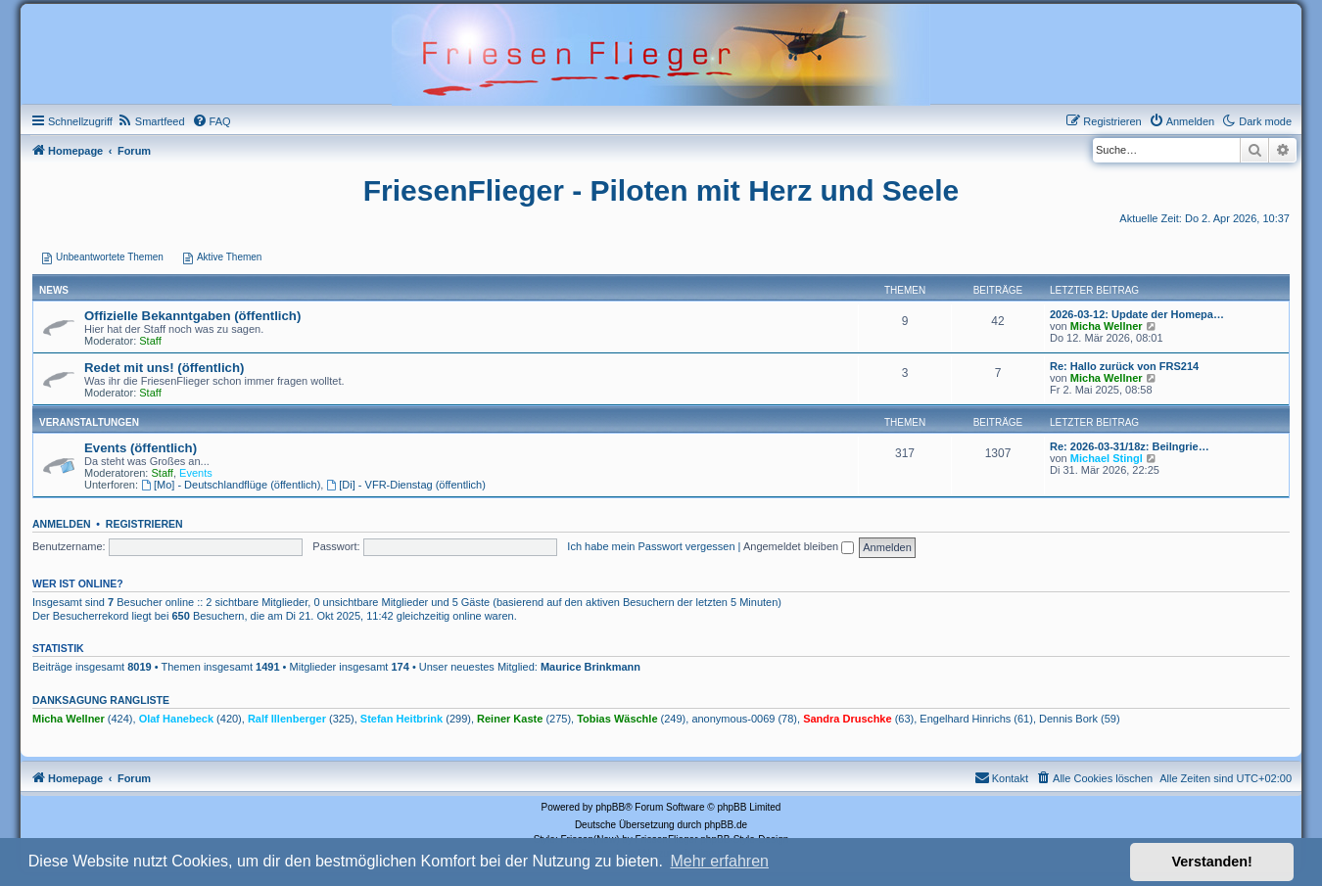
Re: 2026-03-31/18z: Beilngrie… (1129, 446)
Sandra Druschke (847, 718)
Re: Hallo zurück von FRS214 (1124, 366)
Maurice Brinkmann (590, 667)
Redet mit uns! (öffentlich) (164, 367)
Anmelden (61, 524)
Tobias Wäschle (617, 718)
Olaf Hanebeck (176, 718)
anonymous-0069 (733, 718)
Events (195, 473)
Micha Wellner (1106, 326)
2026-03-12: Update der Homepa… (1137, 314)
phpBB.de (725, 824)
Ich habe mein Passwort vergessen (650, 546)
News (54, 290)
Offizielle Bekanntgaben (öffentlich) (192, 315)
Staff (150, 341)
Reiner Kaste (510, 718)
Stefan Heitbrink (401, 718)
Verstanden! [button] (1212, 861)
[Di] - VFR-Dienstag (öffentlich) (405, 484)
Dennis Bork (1068, 718)
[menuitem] (151, 121)
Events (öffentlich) (140, 448)
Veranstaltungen (89, 422)
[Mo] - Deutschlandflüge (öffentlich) (230, 484)
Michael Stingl (1106, 458)
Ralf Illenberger (287, 718)
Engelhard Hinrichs (965, 718)
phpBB (610, 807)
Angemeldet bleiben (798, 546)
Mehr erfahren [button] (719, 861)
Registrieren (144, 524)
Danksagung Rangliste (100, 700)
